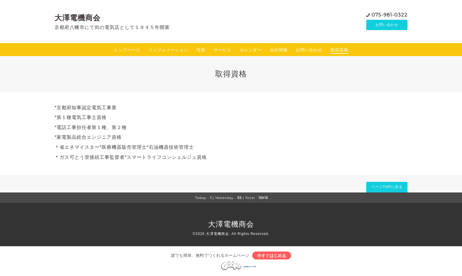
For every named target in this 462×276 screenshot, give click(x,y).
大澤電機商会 (77, 17)
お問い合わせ (387, 25)
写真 (201, 50)
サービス (222, 50)
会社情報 (279, 50)
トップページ (127, 50)
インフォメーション (168, 50)
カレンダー (251, 50)
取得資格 (339, 50)
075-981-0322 (389, 14)
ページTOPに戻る (386, 187)
